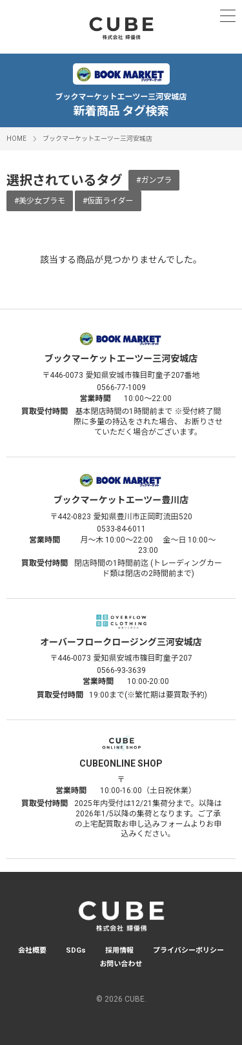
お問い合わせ (121, 964)
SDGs (76, 950)
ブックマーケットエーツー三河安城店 (97, 138)
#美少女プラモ (39, 200)
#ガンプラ (154, 180)
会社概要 (32, 950)
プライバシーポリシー (188, 950)
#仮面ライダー (108, 200)
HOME (16, 138)
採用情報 (119, 950)
